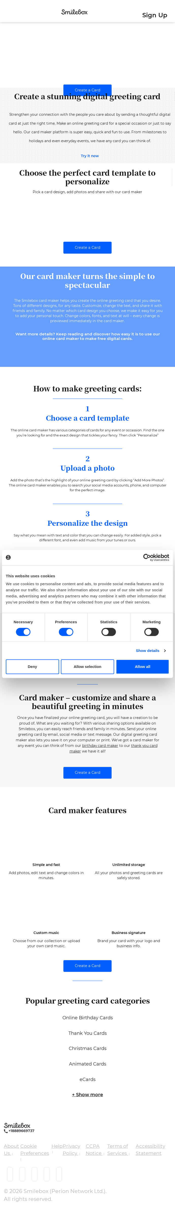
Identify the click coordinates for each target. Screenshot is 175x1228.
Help (57, 1165)
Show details (148, 650)
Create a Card (87, 90)
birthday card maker (100, 765)
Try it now (90, 156)
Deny (32, 666)
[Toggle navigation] (5, 12)
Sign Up (154, 15)
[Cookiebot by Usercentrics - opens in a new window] (147, 557)
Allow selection (87, 666)
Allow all (142, 666)
